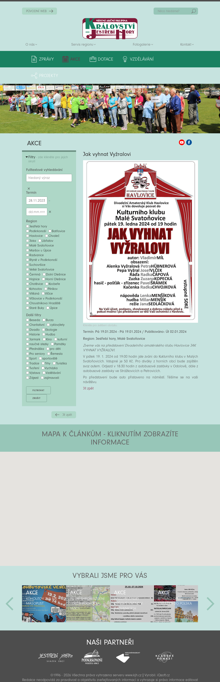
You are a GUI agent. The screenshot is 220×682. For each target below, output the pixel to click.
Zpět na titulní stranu (110, 28)
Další (210, 587)
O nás (30, 44)
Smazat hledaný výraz (28, 172)
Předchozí (9, 587)
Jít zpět (67, 398)
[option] (44, 587)
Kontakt (185, 44)
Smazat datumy (49, 195)
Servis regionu (82, 44)
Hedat (193, 11)
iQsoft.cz (163, 659)
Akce (75, 59)
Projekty (177, 59)
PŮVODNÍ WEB (36, 11)
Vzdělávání (140, 59)
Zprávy (46, 59)
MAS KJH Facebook (189, 126)
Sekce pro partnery (109, 673)
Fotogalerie (142, 44)
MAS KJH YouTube (182, 126)
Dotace (104, 59)
